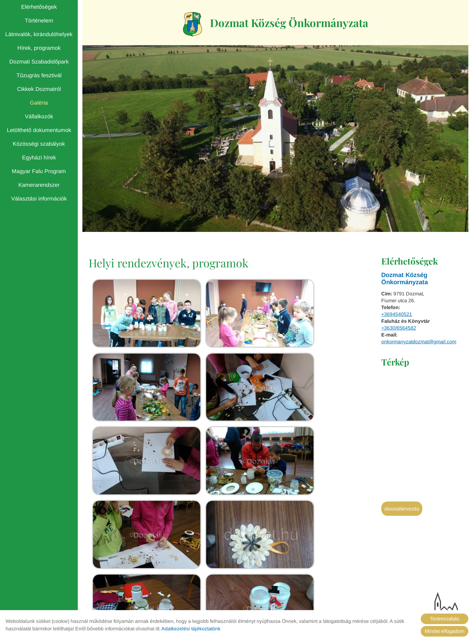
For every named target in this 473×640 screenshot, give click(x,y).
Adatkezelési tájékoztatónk (190, 628)
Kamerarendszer (39, 185)
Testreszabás (444, 618)
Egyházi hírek (39, 157)
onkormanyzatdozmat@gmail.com (418, 342)
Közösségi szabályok (39, 144)
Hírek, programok (39, 48)
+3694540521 (396, 315)
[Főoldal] (189, 24)
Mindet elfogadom (444, 631)
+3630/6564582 (398, 329)
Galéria (39, 103)
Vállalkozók (39, 116)
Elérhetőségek (39, 7)
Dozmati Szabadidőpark (39, 62)
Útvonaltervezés (401, 509)
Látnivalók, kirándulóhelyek (38, 34)
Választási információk (39, 198)
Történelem (39, 20)
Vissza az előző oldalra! (128, 566)
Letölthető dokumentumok (39, 130)
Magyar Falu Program (39, 171)
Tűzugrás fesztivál (39, 75)
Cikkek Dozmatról (39, 89)
